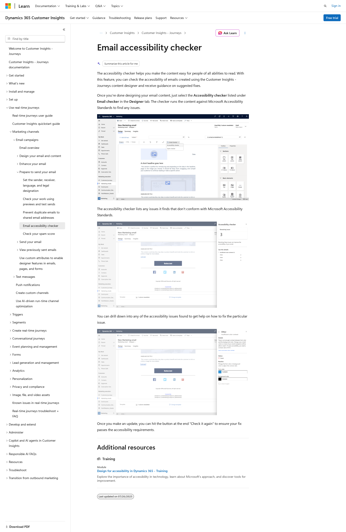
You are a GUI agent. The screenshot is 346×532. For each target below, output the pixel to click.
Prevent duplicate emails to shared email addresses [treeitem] (41, 215)
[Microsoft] (8, 6)
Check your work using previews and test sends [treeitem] (39, 201)
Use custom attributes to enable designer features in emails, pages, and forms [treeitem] (41, 263)
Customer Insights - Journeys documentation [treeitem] (29, 64)
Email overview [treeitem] (29, 148)
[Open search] (325, 6)
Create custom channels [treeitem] (32, 293)
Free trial (332, 18)
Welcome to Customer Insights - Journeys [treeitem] (31, 51)
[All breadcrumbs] (101, 33)
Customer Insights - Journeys (161, 33)
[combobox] (35, 38)
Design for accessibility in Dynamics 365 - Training (132, 471)
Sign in (336, 6)
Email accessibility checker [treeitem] (40, 226)
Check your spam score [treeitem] (39, 233)
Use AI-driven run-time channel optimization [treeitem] (37, 303)
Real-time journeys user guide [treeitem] (32, 115)
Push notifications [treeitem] (28, 285)
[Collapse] (64, 30)
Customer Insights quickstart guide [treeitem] (36, 123)
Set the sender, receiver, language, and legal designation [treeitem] (39, 185)
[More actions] (245, 33)
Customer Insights (122, 33)
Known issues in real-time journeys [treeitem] (35, 403)
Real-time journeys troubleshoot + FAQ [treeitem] (35, 413)
